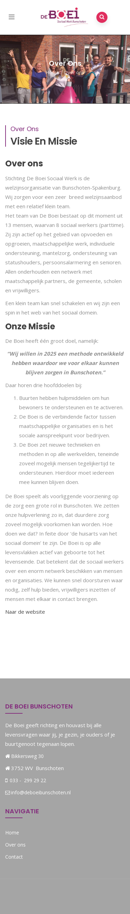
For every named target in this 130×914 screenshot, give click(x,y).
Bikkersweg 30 (27, 756)
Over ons (15, 844)
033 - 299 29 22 (27, 780)
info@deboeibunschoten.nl (38, 792)
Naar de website (25, 611)
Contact (14, 856)
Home (53, 72)
